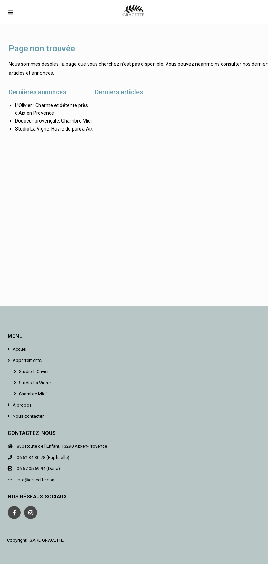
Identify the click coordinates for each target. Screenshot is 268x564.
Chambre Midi (33, 393)
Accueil (20, 349)
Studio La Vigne (35, 382)
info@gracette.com (36, 479)
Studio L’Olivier (34, 371)
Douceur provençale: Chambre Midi (53, 121)
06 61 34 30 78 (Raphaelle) (43, 457)
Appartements (27, 360)
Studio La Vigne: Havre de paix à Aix (54, 129)
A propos (22, 405)
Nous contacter (28, 416)
